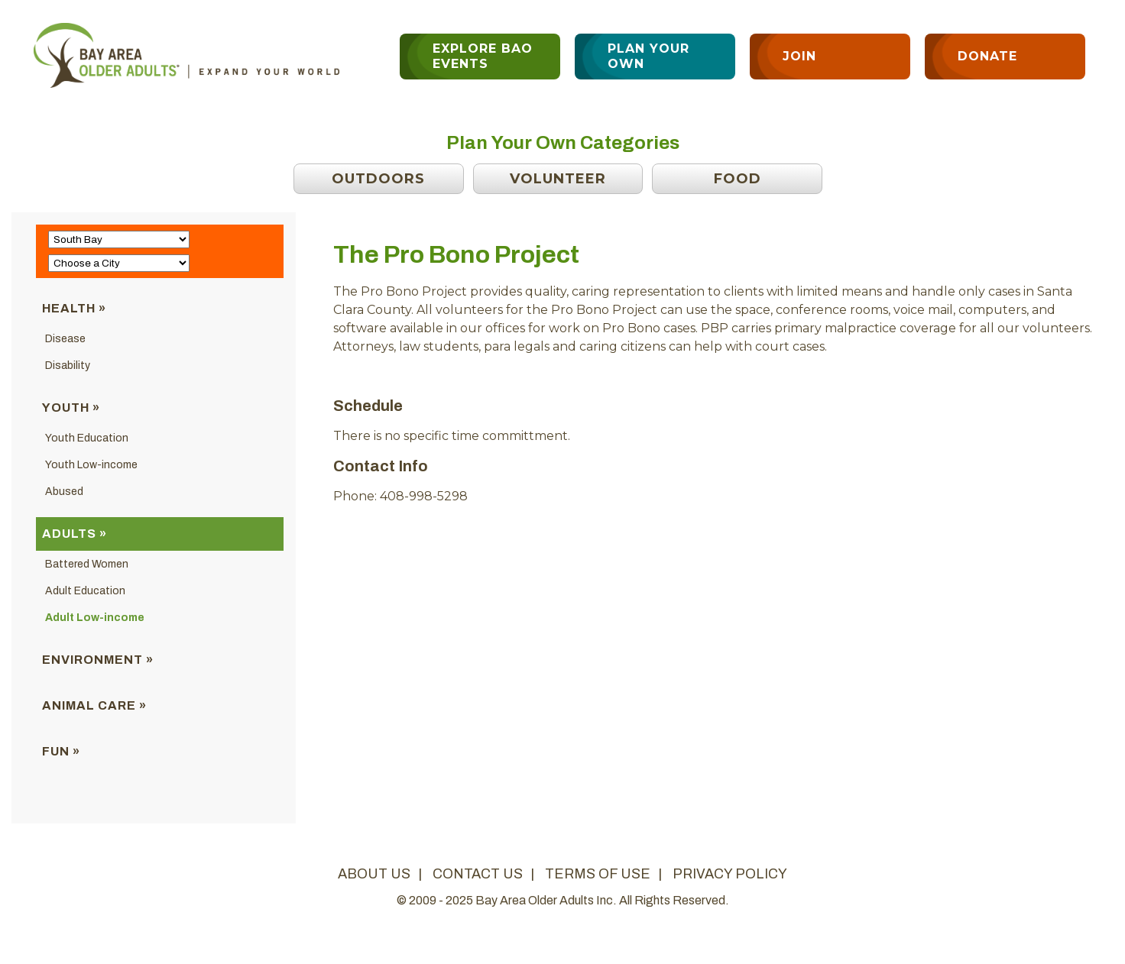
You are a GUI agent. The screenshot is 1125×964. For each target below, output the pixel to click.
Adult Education (85, 591)
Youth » (71, 407)
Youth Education (86, 438)
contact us (478, 874)
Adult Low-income (94, 617)
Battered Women (86, 564)
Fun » (61, 751)
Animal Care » (94, 705)
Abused (64, 491)
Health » (74, 308)
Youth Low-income (91, 465)
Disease (65, 339)
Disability (67, 365)
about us (374, 874)
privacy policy (730, 874)
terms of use (597, 874)
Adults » (74, 533)
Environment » (98, 659)
